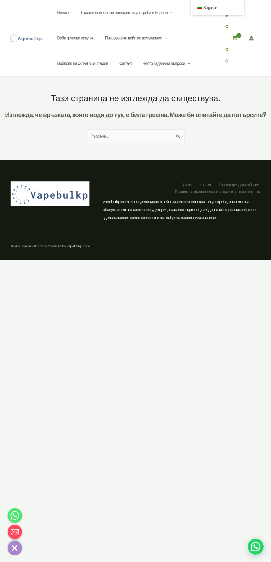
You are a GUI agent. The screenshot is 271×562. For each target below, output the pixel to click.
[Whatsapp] (15, 515)
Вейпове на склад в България (82, 63)
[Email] (15, 532)
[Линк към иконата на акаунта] (251, 38)
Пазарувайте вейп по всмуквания (136, 38)
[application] (170, 12)
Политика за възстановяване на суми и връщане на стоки (217, 191)
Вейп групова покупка (75, 38)
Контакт (125, 63)
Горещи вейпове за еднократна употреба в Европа (127, 12)
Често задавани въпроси (166, 63)
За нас (186, 184)
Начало (63, 12)
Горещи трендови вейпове (239, 184)
